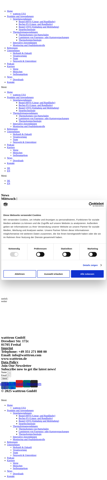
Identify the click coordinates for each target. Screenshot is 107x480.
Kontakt (11, 82)
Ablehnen (20, 274)
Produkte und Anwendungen (20, 16)
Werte (15, 69)
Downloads (18, 79)
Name (4, 372)
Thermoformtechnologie (30, 40)
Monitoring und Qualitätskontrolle (29, 45)
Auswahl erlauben (53, 274)
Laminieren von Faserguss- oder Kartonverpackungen (44, 37)
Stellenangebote (20, 74)
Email (4, 375)
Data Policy (9, 362)
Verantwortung (20, 56)
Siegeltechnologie (27, 29)
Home (10, 11)
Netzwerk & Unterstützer (24, 61)
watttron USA (19, 13)
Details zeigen (90, 265)
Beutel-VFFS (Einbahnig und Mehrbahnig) (39, 27)
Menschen (17, 71)
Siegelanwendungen (22, 19)
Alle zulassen (87, 274)
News (9, 77)
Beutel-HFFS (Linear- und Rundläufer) (37, 21)
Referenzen (12, 48)
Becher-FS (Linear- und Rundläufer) (36, 24)
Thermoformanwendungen (25, 32)
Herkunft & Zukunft (22, 53)
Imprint (7, 348)
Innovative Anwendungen (25, 42)
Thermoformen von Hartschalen (34, 35)
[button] (53, 87)
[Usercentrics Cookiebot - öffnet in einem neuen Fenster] (91, 204)
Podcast (10, 63)
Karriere (11, 66)
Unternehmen (13, 50)
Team (15, 58)
